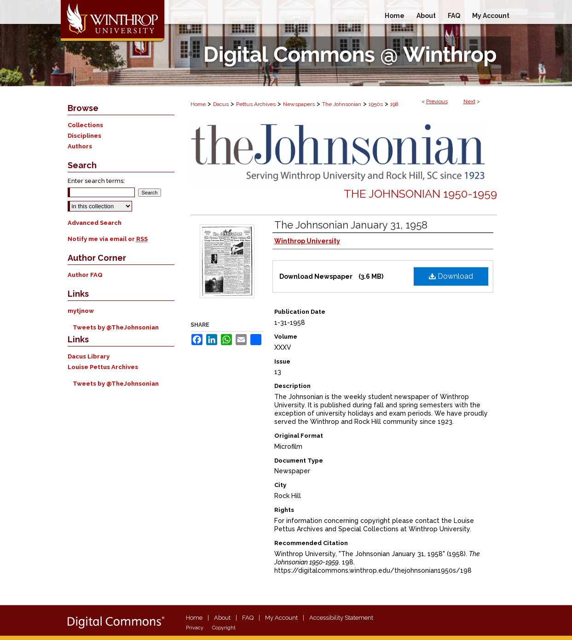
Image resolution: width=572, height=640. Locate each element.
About (222, 617)
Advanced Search (94, 222)
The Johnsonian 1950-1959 (420, 193)
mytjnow (81, 310)
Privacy (194, 628)
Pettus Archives (256, 104)
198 (394, 104)
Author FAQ (85, 274)
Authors (80, 146)
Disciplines (84, 135)
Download (451, 276)
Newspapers (299, 104)
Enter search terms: (96, 180)
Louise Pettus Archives (103, 367)
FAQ (248, 617)
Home (198, 104)
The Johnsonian (341, 104)
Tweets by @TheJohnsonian (116, 327)
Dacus (221, 104)
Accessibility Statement (341, 617)
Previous (437, 101)
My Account (281, 617)
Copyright (224, 628)
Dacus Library (89, 356)
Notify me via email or (108, 238)
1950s (376, 104)
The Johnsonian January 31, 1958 (351, 225)
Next (469, 101)
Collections (85, 125)
